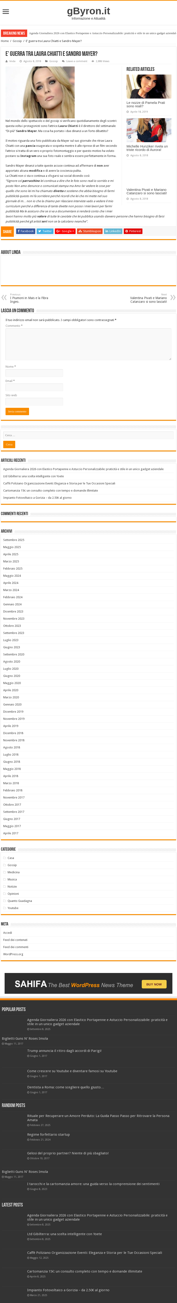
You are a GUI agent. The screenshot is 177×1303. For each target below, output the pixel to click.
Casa (11, 858)
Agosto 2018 (11, 747)
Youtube (13, 908)
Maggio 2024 (12, 575)
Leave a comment (76, 61)
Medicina (14, 872)
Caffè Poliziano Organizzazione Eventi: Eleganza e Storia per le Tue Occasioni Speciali (59, 483)
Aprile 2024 (10, 583)
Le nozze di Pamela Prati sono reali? (146, 104)
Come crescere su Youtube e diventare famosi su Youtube (72, 1071)
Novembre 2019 (13, 719)
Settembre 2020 (13, 654)
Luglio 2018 (10, 754)
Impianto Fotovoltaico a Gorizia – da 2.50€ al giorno (37, 497)
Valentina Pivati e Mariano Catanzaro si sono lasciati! (147, 191)
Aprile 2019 (10, 726)
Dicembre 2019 (13, 711)
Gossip (17, 41)
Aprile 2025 (10, 554)
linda (12, 61)
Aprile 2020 (10, 690)
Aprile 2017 (10, 833)
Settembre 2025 (13, 540)
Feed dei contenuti (15, 940)
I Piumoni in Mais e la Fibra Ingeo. (33, 298)
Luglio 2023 (10, 640)
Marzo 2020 (11, 697)
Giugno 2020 (11, 676)
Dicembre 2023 (13, 611)
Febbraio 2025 (12, 568)
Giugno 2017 (11, 819)
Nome (11, 366)
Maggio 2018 (12, 769)
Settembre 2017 (13, 812)
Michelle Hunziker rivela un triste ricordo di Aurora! (147, 148)
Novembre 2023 (13, 618)
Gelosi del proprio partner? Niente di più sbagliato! (68, 1153)
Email (10, 381)
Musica (12, 879)
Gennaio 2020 (12, 704)
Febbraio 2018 (12, 790)
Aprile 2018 (10, 776)
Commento (14, 325)
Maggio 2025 (12, 547)
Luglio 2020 (10, 668)
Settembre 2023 (13, 633)
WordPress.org (13, 954)
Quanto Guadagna (20, 901)
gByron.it (88, 10)
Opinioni (13, 893)
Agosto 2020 (11, 661)
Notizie (12, 886)
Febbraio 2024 (12, 597)
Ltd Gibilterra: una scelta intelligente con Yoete (33, 476)
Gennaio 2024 (12, 604)
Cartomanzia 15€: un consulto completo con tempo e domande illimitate (50, 490)
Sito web (11, 395)
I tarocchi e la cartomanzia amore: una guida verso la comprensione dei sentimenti (93, 1184)
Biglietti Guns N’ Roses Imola (25, 1038)
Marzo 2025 (11, 561)
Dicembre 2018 (13, 733)
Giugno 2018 (11, 761)
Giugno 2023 (11, 647)
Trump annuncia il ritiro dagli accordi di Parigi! (64, 1051)
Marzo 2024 (11, 590)
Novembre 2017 (13, 797)
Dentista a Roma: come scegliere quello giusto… (65, 1087)
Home (5, 41)
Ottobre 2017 (12, 804)
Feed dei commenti (15, 947)
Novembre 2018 (13, 740)
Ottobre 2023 (12, 625)
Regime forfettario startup (48, 1134)
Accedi (7, 932)
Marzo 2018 (11, 783)
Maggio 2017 (12, 826)
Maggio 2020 (12, 683)
